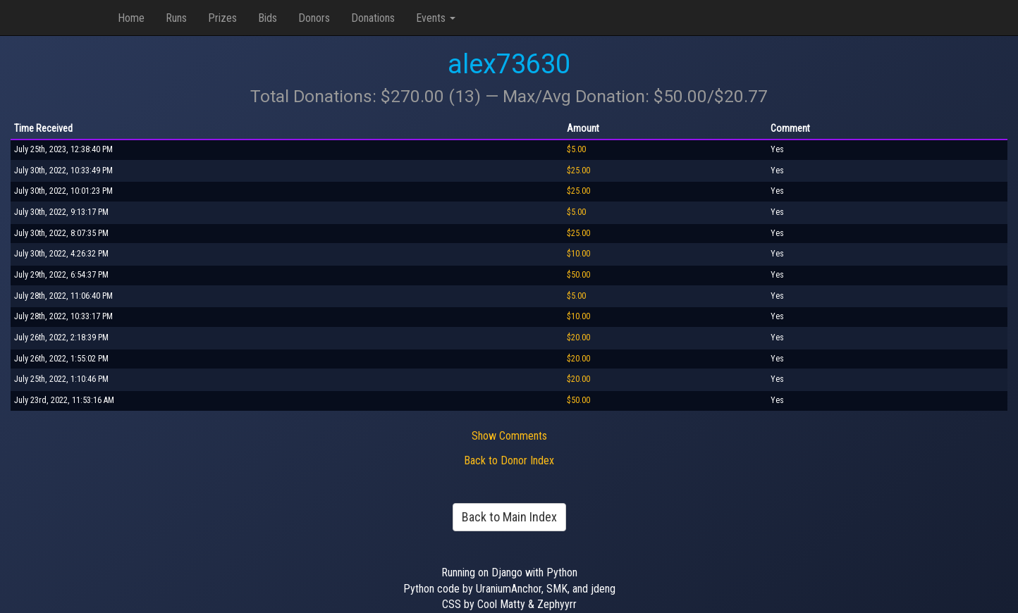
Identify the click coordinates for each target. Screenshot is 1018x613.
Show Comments (509, 435)
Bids (267, 18)
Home (131, 18)
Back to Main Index (509, 516)
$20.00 (578, 337)
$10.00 (578, 254)
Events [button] (435, 18)
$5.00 (576, 149)
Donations (373, 18)
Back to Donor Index (509, 460)
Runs (176, 18)
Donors (314, 18)
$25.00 (578, 170)
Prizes (222, 18)
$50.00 (578, 275)
